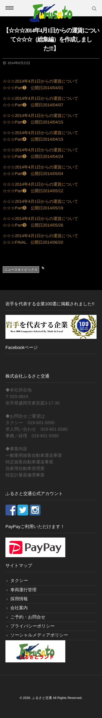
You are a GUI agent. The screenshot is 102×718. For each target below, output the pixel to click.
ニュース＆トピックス (21, 269)
